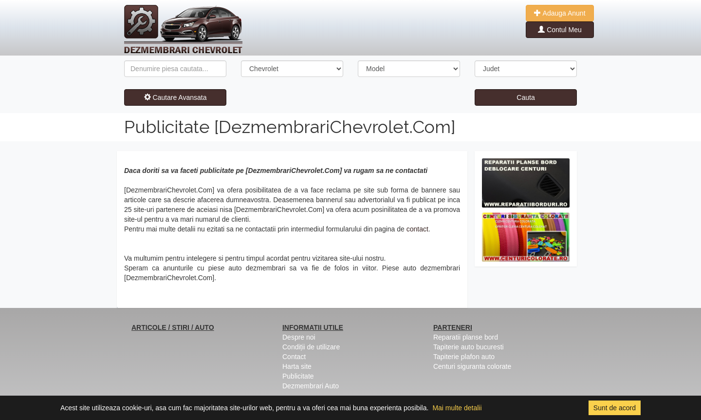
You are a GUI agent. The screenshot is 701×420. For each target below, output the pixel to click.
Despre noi (298, 337)
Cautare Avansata (175, 97)
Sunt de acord (614, 408)
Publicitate (298, 376)
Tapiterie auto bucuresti (468, 347)
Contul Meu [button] (559, 30)
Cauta (526, 97)
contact (417, 229)
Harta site (297, 366)
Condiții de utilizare (311, 347)
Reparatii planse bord (465, 337)
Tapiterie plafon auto (464, 357)
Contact (294, 357)
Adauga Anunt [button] (559, 13)
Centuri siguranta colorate (472, 366)
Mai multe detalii (456, 408)
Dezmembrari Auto (310, 386)
